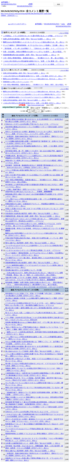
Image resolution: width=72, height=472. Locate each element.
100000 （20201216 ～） (9, 15)
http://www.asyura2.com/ (36, 105)
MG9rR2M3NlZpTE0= (9, 4)
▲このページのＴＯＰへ (17, 24)
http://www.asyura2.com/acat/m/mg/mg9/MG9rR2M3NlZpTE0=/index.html (26, 13)
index (63, 24)
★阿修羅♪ (5, 2)
